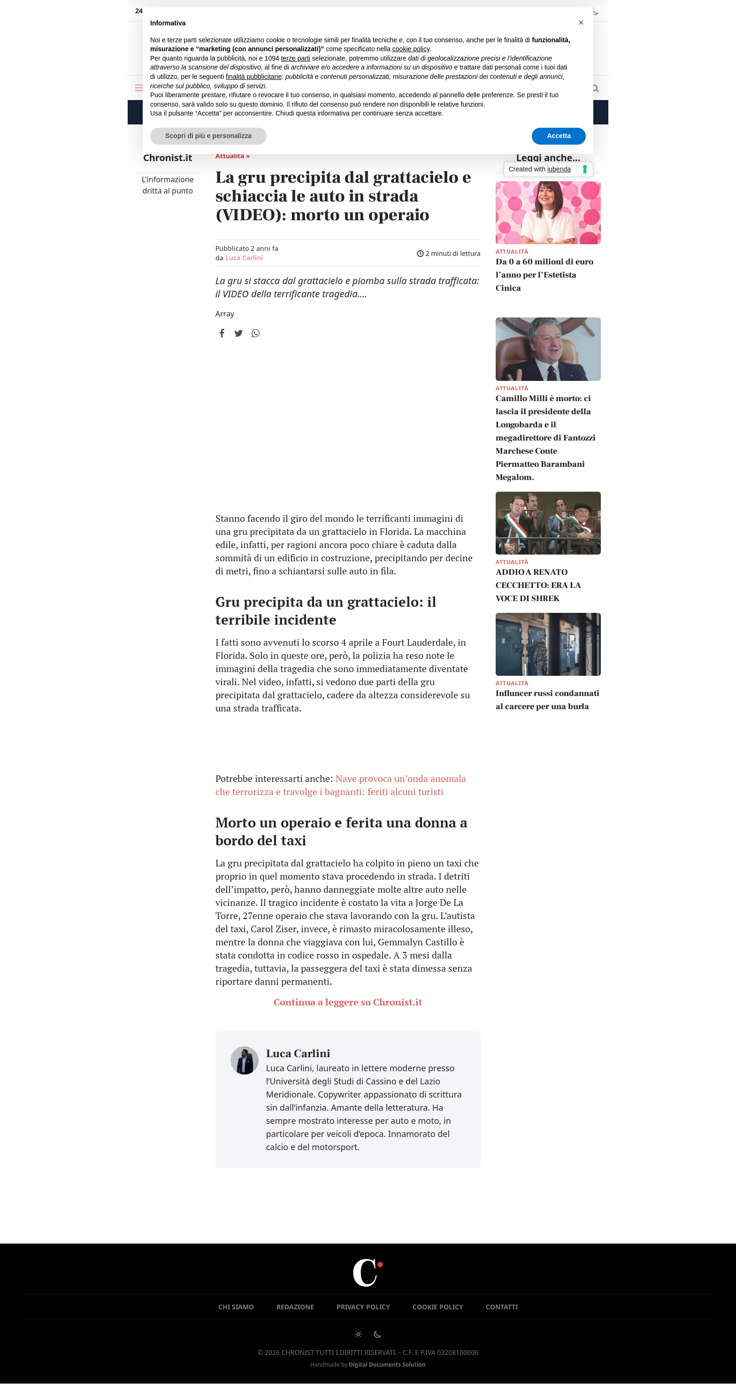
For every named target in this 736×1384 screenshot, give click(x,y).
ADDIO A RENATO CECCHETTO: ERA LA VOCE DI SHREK (538, 585)
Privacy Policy (363, 1306)
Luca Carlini (244, 257)
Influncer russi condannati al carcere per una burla (547, 700)
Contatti (502, 1306)
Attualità (512, 251)
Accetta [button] (559, 135)
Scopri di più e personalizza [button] (208, 135)
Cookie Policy (438, 1306)
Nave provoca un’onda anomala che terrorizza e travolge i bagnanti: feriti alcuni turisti (340, 785)
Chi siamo (236, 1306)
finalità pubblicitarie (254, 76)
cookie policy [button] (410, 49)
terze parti (295, 58)
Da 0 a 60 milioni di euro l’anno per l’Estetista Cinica (544, 275)
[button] (581, 22)
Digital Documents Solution (387, 1365)
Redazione (295, 1306)
